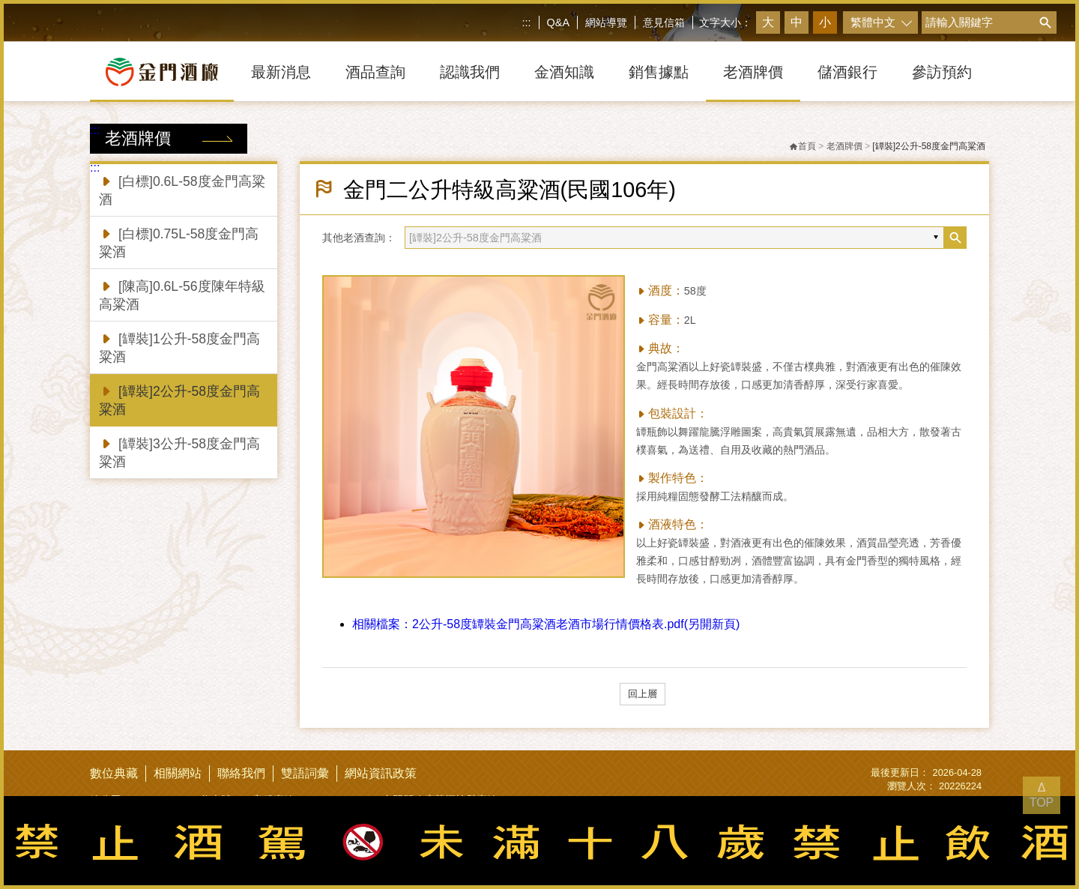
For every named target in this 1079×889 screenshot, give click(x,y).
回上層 (642, 693)
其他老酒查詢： (359, 238)
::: (526, 22)
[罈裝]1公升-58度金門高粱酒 (179, 346)
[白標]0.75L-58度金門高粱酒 (179, 241)
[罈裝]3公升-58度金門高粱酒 (179, 451)
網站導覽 (606, 22)
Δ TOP (1042, 795)
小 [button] (825, 22)
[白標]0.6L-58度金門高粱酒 (182, 189)
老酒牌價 (844, 146)
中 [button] (797, 22)
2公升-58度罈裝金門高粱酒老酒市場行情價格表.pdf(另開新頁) (546, 624)
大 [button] (768, 22)
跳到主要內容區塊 (3, 3)
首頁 (802, 146)
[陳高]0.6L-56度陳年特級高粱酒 (182, 294)
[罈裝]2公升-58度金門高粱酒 (179, 399)
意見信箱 (664, 22)
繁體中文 (872, 22)
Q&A (558, 22)
